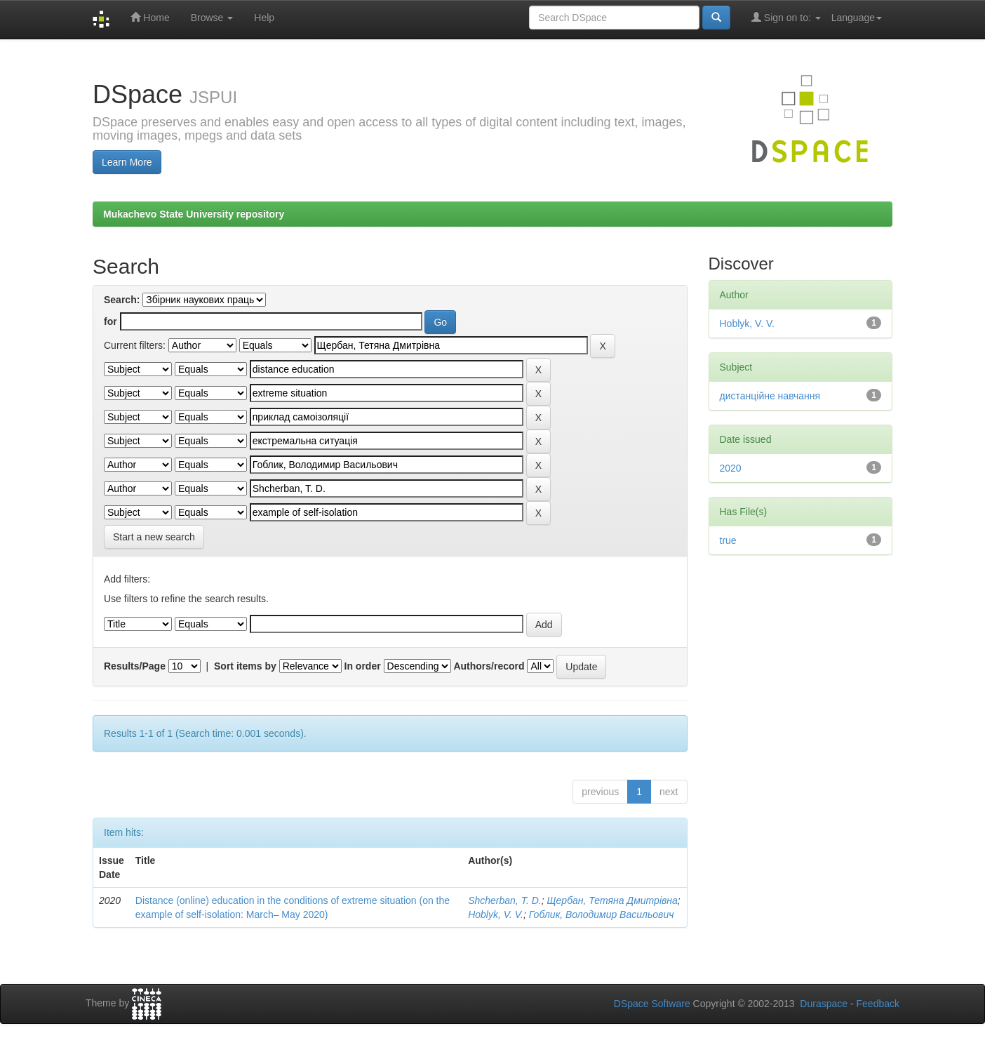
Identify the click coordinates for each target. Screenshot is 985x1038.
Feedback (878, 1003)
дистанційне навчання (770, 395)
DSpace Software (652, 1003)
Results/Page (135, 666)
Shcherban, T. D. (505, 900)
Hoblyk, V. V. (495, 914)
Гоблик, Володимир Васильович (601, 914)
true (728, 540)
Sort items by (245, 666)
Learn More (127, 162)
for (110, 321)
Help (264, 17)
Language (856, 17)
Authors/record (488, 666)
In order (362, 666)
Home (149, 17)
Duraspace (823, 1003)
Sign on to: (786, 17)
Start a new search (154, 537)
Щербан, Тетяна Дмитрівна (612, 900)
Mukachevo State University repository (193, 214)
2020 (731, 468)
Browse (212, 17)
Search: (122, 299)
